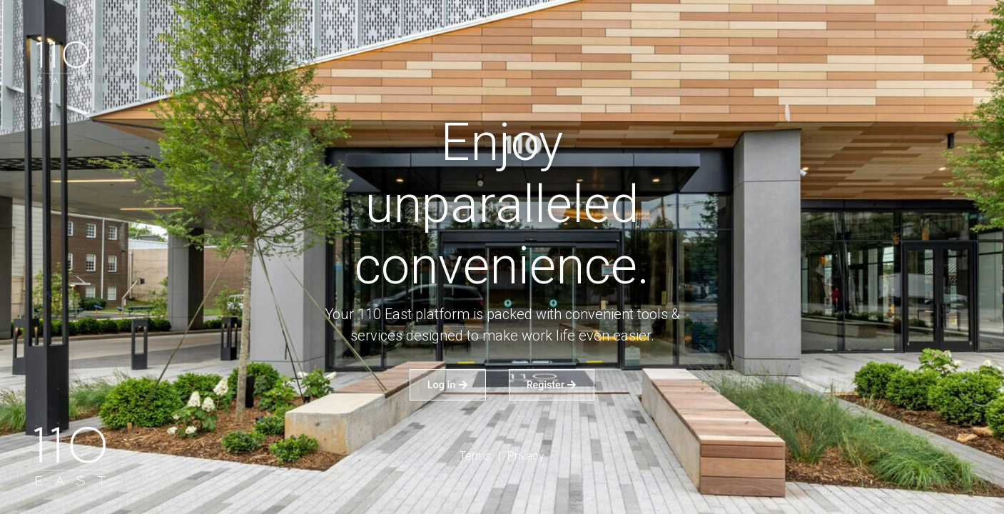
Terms (475, 456)
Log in (447, 384)
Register (552, 384)
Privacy (525, 456)
